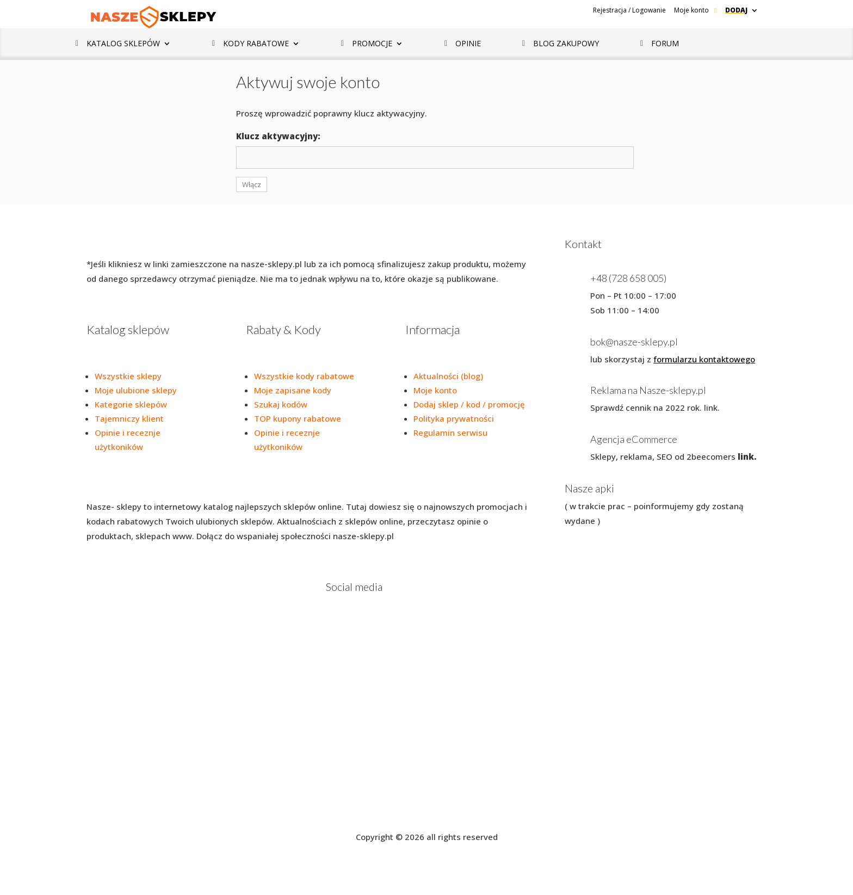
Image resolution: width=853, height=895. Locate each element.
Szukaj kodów (280, 404)
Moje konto (691, 10)
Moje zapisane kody (292, 390)
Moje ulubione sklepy (136, 390)
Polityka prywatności (453, 418)
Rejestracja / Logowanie (629, 10)
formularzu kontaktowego (704, 359)
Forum (665, 44)
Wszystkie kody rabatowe (304, 376)
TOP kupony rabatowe (297, 418)
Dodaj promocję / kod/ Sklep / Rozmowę (475, 802)
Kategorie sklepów (131, 404)
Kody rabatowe (256, 44)
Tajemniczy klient (129, 418)
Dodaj (736, 10)
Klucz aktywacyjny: (278, 136)
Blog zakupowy (566, 44)
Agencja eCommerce (633, 439)
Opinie (468, 44)
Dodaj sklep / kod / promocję (469, 404)
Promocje (372, 44)
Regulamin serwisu (450, 432)
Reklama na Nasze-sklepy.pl (648, 390)
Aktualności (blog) (448, 376)
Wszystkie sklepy (128, 376)
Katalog (123, 44)
